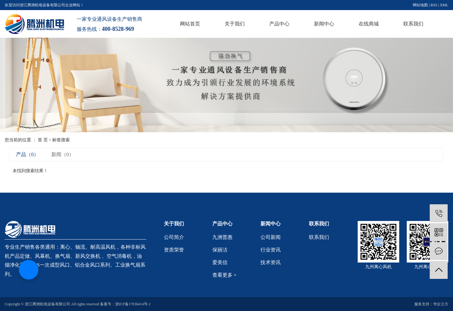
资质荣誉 (174, 249)
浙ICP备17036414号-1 (133, 304)
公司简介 (174, 237)
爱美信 (219, 262)
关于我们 (235, 23)
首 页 (43, 140)
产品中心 (279, 23)
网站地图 (420, 5)
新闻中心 (324, 23)
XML (444, 5)
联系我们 (413, 23)
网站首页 (190, 23)
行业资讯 (270, 249)
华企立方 (440, 304)
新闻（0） (62, 154)
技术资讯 (270, 262)
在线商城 (369, 23)
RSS (434, 5)
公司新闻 (270, 237)
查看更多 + (224, 275)
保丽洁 (219, 249)
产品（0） (27, 154)
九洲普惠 (222, 237)
